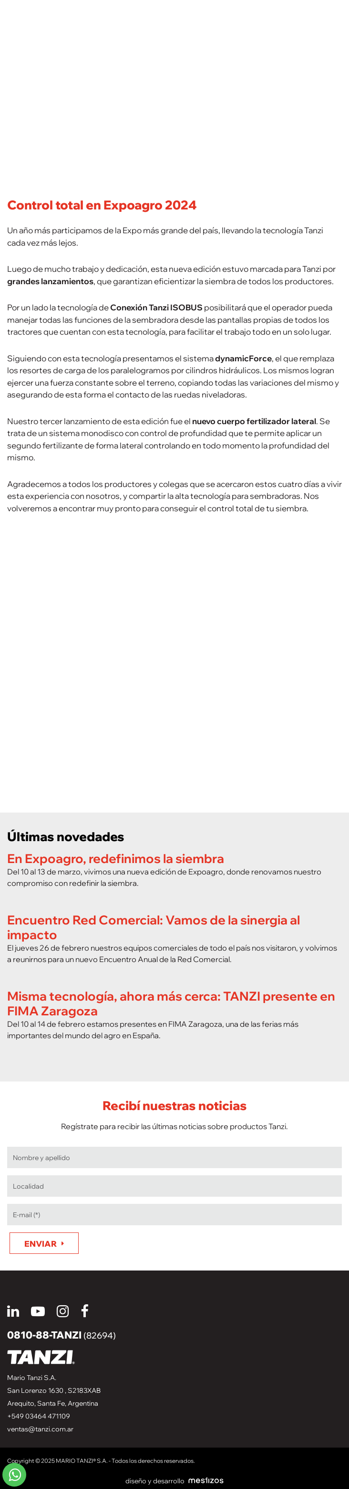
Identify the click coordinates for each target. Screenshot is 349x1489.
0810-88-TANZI (61, 1335)
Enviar (40, 1244)
